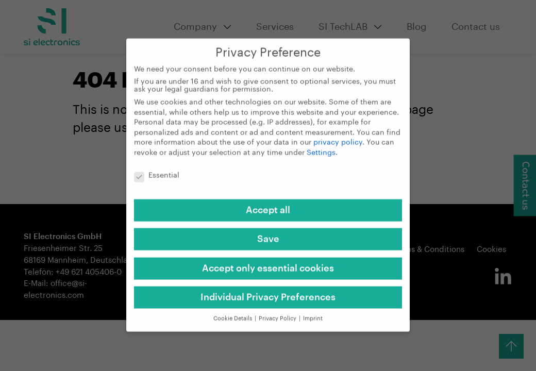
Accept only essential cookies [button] (268, 261)
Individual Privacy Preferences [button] (268, 290)
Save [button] (268, 233)
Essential (156, 169)
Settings (321, 146)
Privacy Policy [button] (278, 312)
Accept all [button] (268, 203)
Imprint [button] (313, 312)
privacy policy (337, 136)
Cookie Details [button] (233, 312)
